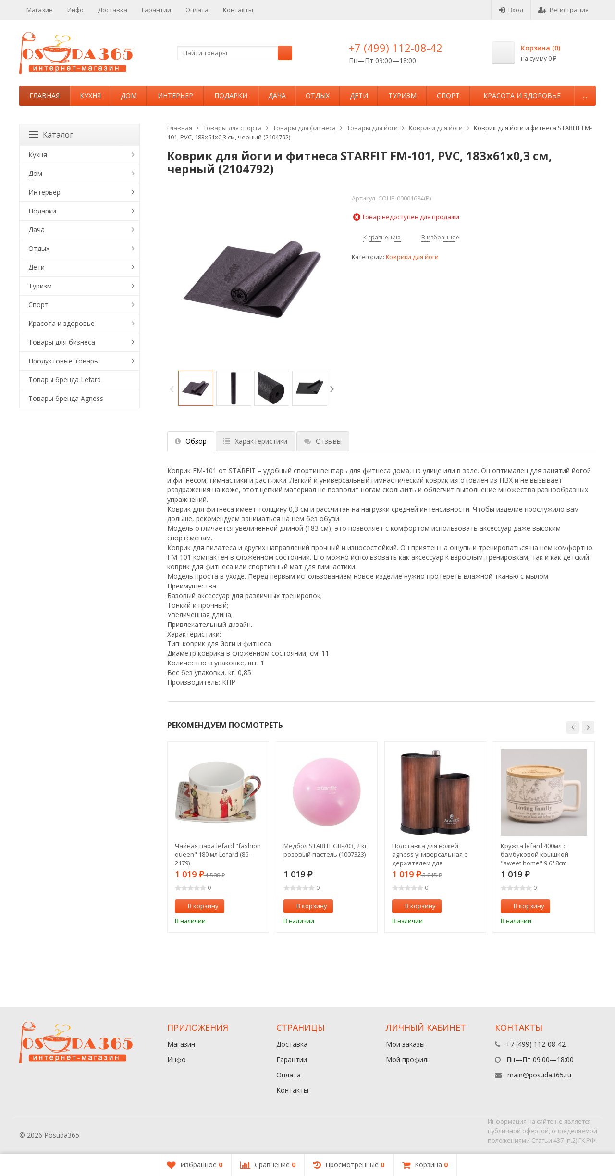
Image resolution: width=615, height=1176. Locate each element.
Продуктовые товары (63, 360)
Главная (44, 95)
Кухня (90, 95)
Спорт (448, 95)
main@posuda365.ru (539, 1074)
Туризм (402, 95)
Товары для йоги (372, 128)
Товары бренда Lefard (64, 379)
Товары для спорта (232, 128)
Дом (129, 95)
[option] (196, 388)
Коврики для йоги (436, 128)
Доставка (112, 9)
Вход (511, 9)
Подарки (230, 95)
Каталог (51, 134)
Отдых (318, 95)
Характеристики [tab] (255, 441)
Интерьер (175, 95)
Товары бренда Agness (65, 398)
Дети (359, 95)
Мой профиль (408, 1059)
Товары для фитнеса (304, 128)
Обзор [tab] (191, 441)
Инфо (75, 9)
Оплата (197, 9)
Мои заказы (405, 1044)
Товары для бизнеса (61, 342)
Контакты (238, 9)
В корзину (198, 905)
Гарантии (156, 9)
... (585, 95)
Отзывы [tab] (323, 441)
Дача (277, 95)
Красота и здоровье (522, 95)
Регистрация (563, 9)
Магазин (39, 9)
